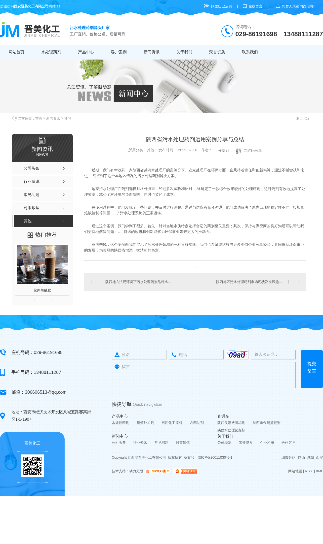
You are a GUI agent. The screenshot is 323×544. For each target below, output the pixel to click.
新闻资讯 (152, 52)
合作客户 (288, 443)
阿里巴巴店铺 (221, 6)
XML (319, 471)
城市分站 (288, 457)
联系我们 (250, 52)
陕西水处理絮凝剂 (231, 430)
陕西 (301, 457)
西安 (319, 457)
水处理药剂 (51, 52)
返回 (302, 118)
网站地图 (295, 471)
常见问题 (161, 443)
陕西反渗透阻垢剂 (231, 423)
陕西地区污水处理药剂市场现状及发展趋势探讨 (252, 282)
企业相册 (267, 443)
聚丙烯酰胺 (42, 290)
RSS (309, 471)
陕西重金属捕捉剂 (267, 423)
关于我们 (184, 52)
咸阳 (310, 457)
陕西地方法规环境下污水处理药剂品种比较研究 (139, 282)
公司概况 (224, 443)
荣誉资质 (217, 52)
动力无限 (136, 471)
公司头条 (119, 443)
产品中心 (86, 52)
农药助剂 (197, 423)
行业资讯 (140, 443)
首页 (38, 118)
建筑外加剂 (145, 423)
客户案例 (119, 52)
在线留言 (255, 6)
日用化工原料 (172, 423)
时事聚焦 (183, 443)
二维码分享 (252, 150)
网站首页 (16, 52)
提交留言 (311, 367)
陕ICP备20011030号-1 (215, 457)
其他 (67, 118)
